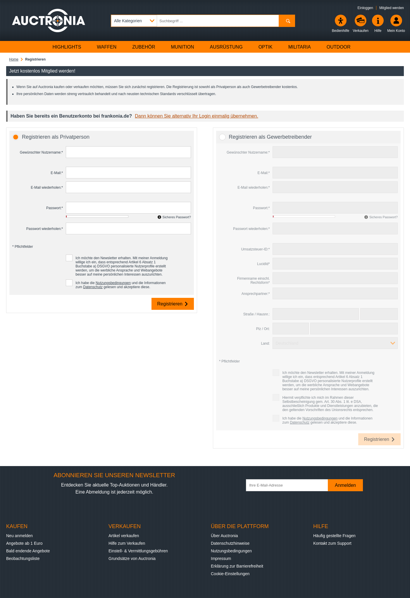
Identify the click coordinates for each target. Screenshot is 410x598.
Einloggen (365, 8)
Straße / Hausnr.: (256, 314)
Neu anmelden (19, 535)
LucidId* (263, 264)
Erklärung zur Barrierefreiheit (237, 566)
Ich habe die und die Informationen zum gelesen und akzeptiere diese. (120, 285)
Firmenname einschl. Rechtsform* (253, 280)
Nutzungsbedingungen (113, 283)
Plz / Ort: (263, 329)
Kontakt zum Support (332, 543)
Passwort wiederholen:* (44, 229)
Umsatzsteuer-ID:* (255, 249)
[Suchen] (287, 21)
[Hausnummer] (379, 314)
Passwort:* (54, 208)
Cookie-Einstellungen (230, 573)
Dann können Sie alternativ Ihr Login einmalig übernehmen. (196, 116)
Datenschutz (93, 287)
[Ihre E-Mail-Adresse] (290, 485)
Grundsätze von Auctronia (132, 558)
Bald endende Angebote (28, 551)
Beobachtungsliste (22, 558)
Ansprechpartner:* (256, 294)
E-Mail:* (57, 173)
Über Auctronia (224, 535)
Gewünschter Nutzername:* (41, 152)
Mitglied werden (391, 8)
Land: (265, 343)
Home (13, 59)
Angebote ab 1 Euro (24, 543)
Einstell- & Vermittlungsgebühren (138, 551)
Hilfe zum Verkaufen (126, 543)
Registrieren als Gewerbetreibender (270, 137)
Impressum (221, 558)
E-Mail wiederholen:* (47, 187)
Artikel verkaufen (123, 535)
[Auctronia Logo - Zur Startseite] (48, 20)
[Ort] (354, 328)
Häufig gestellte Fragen (334, 535)
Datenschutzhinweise (230, 543)
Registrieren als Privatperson (55, 137)
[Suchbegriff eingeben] (203, 21)
